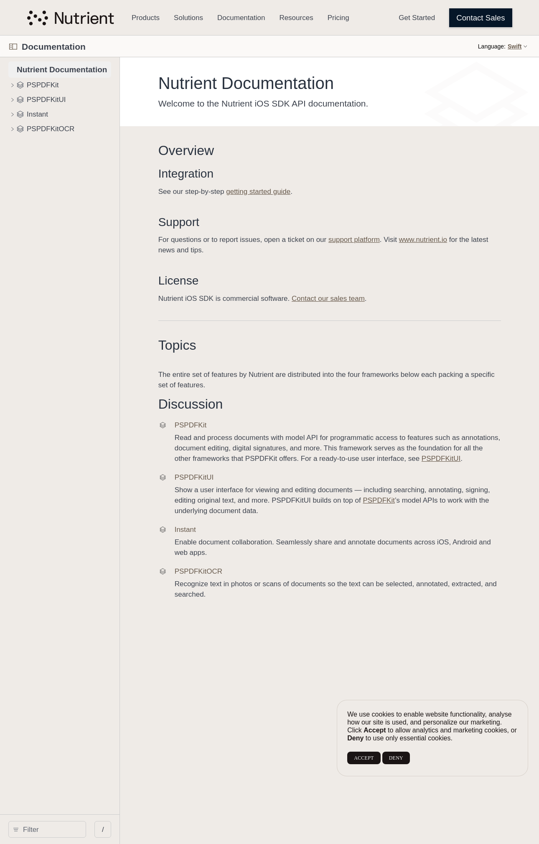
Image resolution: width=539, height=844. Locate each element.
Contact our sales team (370, 299)
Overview (228, 150)
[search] (70, 829)
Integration (228, 173)
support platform (396, 240)
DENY (396, 758)
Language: (492, 46)
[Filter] (73, 829)
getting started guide (301, 192)
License (221, 280)
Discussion (233, 404)
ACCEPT (364, 758)
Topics (220, 345)
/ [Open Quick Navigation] (150, 830)
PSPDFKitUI (281, 469)
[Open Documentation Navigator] (13, 47)
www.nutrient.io (465, 240)
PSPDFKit (233, 521)
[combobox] (73, 829)
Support (221, 222)
